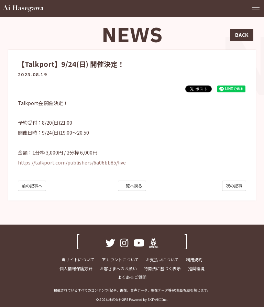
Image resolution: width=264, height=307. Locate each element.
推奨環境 (196, 268)
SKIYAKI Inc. (157, 299)
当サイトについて (78, 259)
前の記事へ (32, 186)
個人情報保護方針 (76, 268)
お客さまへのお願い (118, 268)
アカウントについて (120, 259)
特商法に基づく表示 (162, 268)
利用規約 (194, 259)
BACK (242, 35)
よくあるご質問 (132, 277)
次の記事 (234, 186)
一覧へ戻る (132, 186)
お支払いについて (162, 259)
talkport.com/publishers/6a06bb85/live (80, 162)
